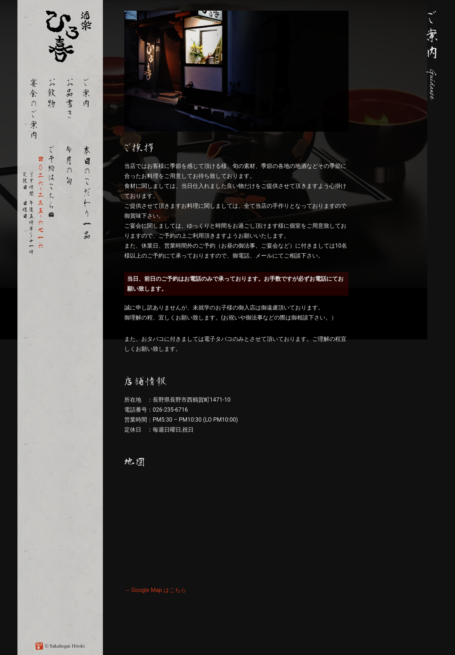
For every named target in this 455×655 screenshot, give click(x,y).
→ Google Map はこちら (155, 590)
